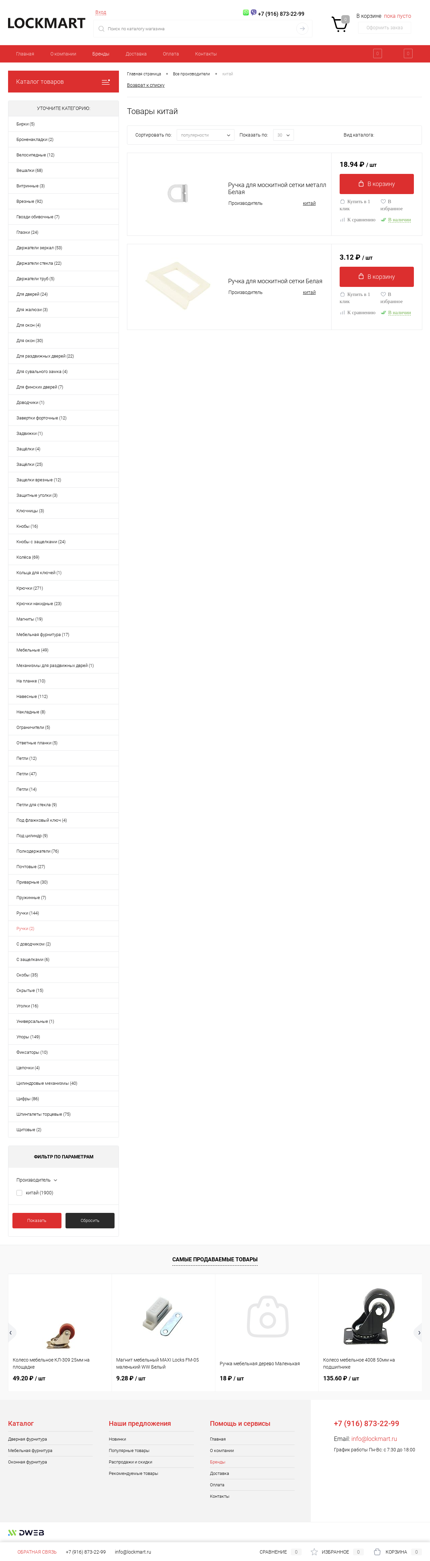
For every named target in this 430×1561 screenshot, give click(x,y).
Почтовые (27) (30, 866)
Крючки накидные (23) (38, 603)
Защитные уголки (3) (36, 495)
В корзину (377, 183)
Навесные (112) (32, 696)
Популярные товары (129, 1450)
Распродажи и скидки (130, 1461)
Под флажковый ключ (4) (41, 820)
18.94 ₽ (358, 165)
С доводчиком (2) (33, 943)
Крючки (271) (29, 588)
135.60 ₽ (341, 1378)
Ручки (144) (27, 913)
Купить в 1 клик (355, 205)
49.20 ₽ (29, 1378)
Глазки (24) (27, 232)
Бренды (101, 54)
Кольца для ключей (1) (38, 572)
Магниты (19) (29, 619)
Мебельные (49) (32, 650)
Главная (25, 54)
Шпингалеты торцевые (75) (43, 1114)
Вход (100, 12)
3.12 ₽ (356, 257)
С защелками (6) (32, 959)
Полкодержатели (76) (37, 851)
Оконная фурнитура (27, 1461)
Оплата (171, 54)
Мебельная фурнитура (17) (42, 634)
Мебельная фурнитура (30, 1450)
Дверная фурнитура (27, 1439)
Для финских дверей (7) (39, 386)
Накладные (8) (30, 711)
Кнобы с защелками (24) (41, 541)
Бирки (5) (25, 123)
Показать (36, 1220)
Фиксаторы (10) (32, 1052)
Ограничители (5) (33, 727)
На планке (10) (30, 680)
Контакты (206, 54)
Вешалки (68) (29, 170)
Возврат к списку (146, 85)
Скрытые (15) (29, 990)
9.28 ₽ (130, 1378)
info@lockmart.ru (374, 1438)
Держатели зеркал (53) (39, 247)
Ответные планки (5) (36, 742)
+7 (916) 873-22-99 (86, 1552)
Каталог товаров (63, 81)
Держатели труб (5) (35, 278)
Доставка (136, 54)
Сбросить (90, 1220)
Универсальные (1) (35, 1021)
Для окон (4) (28, 325)
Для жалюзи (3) (32, 309)
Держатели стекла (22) (38, 263)
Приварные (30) (32, 882)
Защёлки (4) (28, 448)
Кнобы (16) (27, 526)
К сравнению (358, 219)
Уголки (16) (27, 1005)
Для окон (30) (29, 340)
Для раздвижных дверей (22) (45, 356)
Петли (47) (26, 773)
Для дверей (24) (32, 294)
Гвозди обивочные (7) (37, 216)
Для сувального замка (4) (42, 371)
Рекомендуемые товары (133, 1473)
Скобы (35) (27, 974)
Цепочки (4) (28, 1067)
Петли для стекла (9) (36, 804)
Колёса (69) (27, 557)
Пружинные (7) (31, 897)
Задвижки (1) (29, 433)
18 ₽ (232, 1378)
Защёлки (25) (29, 464)
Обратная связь (32, 1552)
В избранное (392, 204)
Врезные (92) (29, 201)
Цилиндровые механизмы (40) (46, 1083)
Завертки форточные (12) (41, 417)
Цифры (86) (27, 1098)
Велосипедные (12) (35, 154)
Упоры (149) (28, 1036)
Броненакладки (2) (34, 139)
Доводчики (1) (30, 402)
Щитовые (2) (28, 1129)
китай (39, 1192)
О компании (63, 54)
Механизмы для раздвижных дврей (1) (55, 665)
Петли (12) (26, 758)
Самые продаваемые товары (215, 1259)
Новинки (117, 1439)
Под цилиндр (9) (32, 835)
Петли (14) (26, 789)
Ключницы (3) (30, 510)
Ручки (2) (25, 928)
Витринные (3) (30, 185)
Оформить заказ (385, 27)
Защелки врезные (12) (38, 479)
